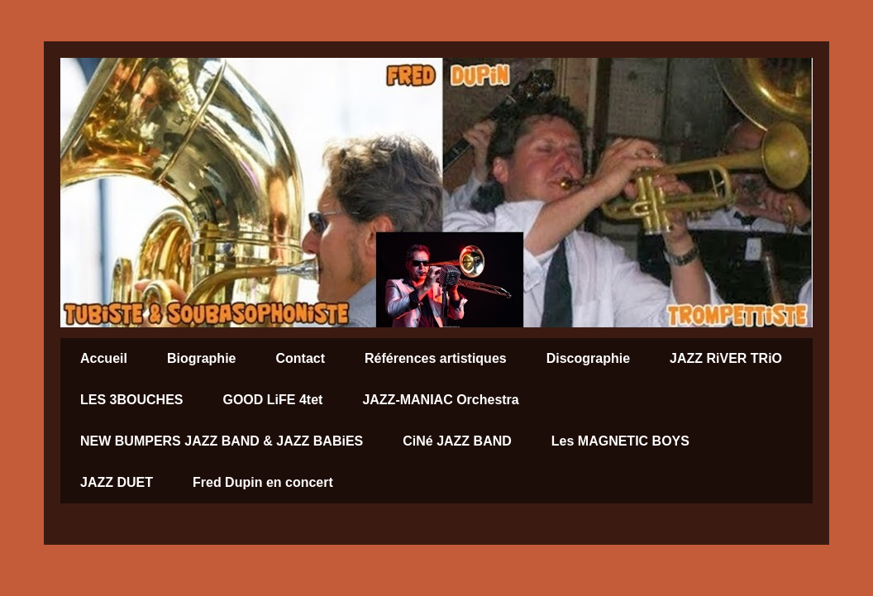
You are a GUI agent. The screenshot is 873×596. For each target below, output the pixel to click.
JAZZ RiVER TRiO (726, 358)
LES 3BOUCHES (131, 400)
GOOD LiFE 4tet (272, 400)
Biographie (201, 358)
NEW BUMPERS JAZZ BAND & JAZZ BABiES (221, 441)
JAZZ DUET (116, 482)
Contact (300, 358)
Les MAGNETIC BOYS (620, 441)
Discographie (588, 358)
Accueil (103, 358)
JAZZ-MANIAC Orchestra (440, 400)
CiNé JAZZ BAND (457, 441)
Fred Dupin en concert (263, 482)
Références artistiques (436, 358)
